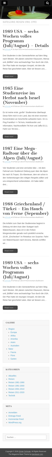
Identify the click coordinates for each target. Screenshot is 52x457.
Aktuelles (12, 376)
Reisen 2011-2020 (16, 392)
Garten (14, 359)
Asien (13, 342)
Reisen (11, 379)
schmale (8, 49)
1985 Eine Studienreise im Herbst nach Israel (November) (21, 95)
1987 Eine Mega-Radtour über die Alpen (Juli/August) (23, 153)
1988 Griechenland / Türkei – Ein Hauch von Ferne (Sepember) (26, 208)
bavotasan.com (37, 454)
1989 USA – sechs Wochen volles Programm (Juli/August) (21, 269)
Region (11, 329)
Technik (11, 395)
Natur (10, 349)
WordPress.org (14, 422)
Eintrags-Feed (14, 416)
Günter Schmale (25, 452)
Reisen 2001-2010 (16, 389)
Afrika (13, 336)
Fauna (13, 352)
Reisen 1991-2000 (16, 386)
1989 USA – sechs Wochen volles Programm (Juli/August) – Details (26, 38)
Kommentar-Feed (16, 419)
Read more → (10, 76)
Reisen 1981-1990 (16, 382)
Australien (15, 346)
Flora (13, 355)
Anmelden (12, 412)
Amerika (14, 339)
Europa (14, 332)
